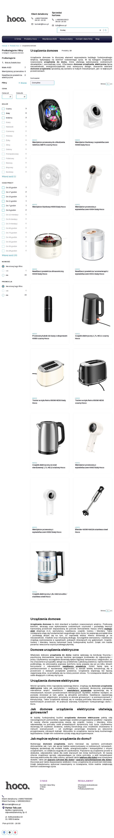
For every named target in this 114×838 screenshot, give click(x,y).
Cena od (5, 93)
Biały (8, 113)
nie (7, 275)
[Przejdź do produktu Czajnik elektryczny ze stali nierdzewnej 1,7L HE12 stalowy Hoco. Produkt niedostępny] (49, 438)
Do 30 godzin (11, 246)
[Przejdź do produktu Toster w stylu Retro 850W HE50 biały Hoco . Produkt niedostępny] (49, 373)
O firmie (43, 787)
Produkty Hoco (14, 46)
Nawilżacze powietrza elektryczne (14, 76)
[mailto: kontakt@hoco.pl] (11, 804)
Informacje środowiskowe (87, 785)
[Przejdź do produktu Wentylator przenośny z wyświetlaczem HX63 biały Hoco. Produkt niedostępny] (92, 438)
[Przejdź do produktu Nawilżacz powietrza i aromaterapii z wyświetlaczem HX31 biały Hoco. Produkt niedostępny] (92, 244)
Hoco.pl (4, 46)
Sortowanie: (35, 78)
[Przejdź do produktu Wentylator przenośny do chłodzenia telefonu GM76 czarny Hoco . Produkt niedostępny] (49, 115)
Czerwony (10, 131)
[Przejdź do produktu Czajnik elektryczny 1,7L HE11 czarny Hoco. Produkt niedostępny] (92, 309)
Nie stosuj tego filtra (14, 266)
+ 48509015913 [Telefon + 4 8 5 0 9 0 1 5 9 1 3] (61, 20)
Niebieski (9, 127)
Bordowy (9, 172)
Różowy (9, 136)
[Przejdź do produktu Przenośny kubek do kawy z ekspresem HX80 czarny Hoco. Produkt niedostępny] (49, 309)
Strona (103, 84)
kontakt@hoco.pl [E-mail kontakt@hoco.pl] (42, 24)
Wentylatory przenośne (14, 71)
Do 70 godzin (11, 233)
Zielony (9, 149)
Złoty (8, 145)
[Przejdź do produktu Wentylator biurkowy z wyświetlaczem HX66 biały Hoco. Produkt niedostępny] (92, 115)
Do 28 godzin (11, 251)
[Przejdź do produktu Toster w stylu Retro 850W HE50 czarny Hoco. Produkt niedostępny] (92, 373)
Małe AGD (14, 67)
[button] (105, 30)
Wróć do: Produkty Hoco (11, 62)
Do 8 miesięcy (11, 219)
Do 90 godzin (11, 228)
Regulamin (82, 787)
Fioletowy (10, 158)
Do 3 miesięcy (11, 224)
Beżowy (9, 163)
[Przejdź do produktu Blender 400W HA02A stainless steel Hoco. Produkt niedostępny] (92, 502)
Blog (42, 789)
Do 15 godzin (11, 197)
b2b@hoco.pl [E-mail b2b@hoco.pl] (60, 25)
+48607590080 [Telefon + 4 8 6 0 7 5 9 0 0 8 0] (41, 18)
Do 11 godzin (11, 201)
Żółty (8, 140)
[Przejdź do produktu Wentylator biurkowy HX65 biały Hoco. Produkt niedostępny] (49, 180)
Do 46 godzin (11, 237)
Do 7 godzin (11, 206)
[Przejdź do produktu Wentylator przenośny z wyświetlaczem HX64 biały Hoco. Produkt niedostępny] (92, 180)
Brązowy (9, 167)
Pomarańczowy (12, 154)
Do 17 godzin (11, 192)
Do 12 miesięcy (12, 215)
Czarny (9, 109)
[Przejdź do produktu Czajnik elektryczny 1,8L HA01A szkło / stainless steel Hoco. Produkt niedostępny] (49, 567)
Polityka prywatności (86, 789)
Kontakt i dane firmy (47, 785)
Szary (8, 122)
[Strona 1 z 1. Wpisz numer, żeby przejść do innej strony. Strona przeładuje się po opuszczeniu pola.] (108, 84)
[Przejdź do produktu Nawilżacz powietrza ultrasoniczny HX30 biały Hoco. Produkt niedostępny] (49, 244)
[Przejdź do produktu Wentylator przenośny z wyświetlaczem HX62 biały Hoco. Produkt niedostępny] (49, 502)
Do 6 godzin (11, 210)
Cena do (19, 93)
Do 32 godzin (11, 242)
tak (7, 271)
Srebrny (9, 118)
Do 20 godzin (11, 188)
